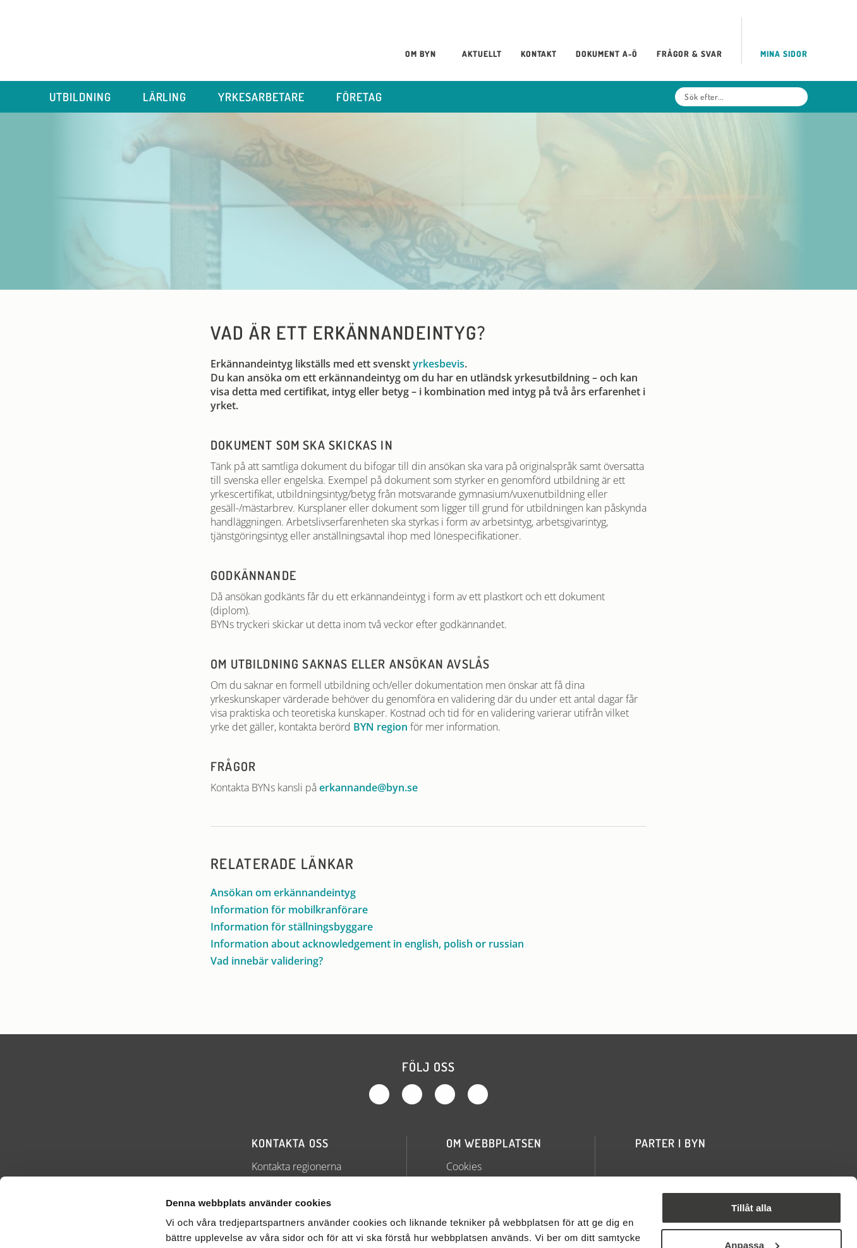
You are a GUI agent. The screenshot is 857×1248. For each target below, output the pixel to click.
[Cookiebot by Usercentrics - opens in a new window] (82, 1223)
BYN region (380, 727)
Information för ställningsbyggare (298, 927)
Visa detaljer (194, 1223)
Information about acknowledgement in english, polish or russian (373, 944)
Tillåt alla (751, 1143)
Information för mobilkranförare (295, 910)
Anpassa (751, 1180)
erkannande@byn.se (368, 787)
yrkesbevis (439, 364)
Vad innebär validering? (273, 961)
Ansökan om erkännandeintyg (289, 892)
